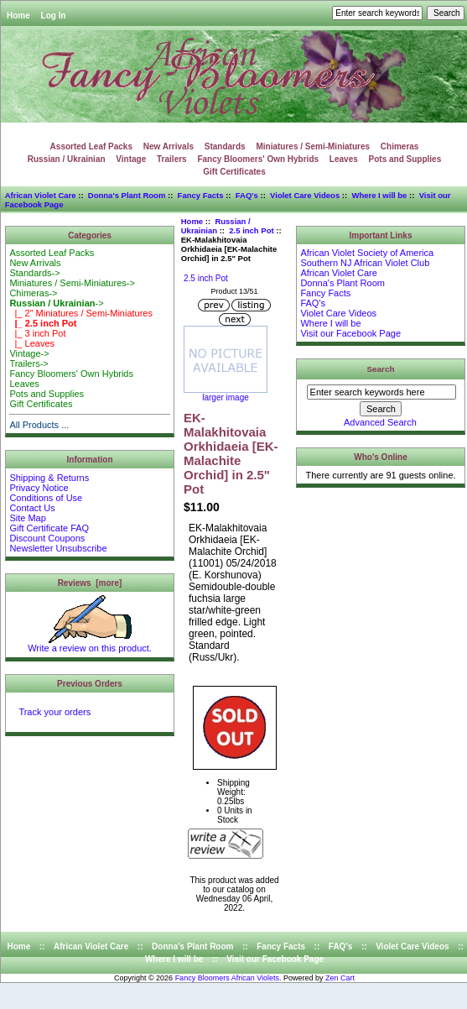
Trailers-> (28, 363)
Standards (225, 146)
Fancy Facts (201, 195)
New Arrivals (168, 146)
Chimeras (400, 146)
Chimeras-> (33, 293)
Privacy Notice (38, 488)
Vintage (131, 159)
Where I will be (379, 195)
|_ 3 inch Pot (37, 333)
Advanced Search (380, 422)
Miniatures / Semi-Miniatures (313, 146)
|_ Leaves (31, 343)
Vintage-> (29, 353)
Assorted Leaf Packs (91, 146)
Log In (53, 15)
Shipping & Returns (49, 478)
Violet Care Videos (305, 195)
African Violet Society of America (366, 253)
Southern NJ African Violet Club (364, 263)
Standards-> (34, 273)
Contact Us (31, 508)
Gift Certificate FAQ (49, 528)
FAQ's (247, 195)
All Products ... (39, 425)
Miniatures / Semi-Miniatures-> (71, 283)
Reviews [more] (90, 583)
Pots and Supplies (405, 159)
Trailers (172, 159)
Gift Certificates (234, 171)
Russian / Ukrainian (216, 226)
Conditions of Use (45, 498)
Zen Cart (340, 978)
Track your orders (54, 712)
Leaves (343, 159)
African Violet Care (40, 195)
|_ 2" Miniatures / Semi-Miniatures (81, 313)
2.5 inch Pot (251, 230)
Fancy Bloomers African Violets (227, 978)
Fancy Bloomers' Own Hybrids (258, 159)
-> (56, 303)
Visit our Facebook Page (350, 333)
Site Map (27, 518)
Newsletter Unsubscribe (57, 548)
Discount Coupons (47, 538)
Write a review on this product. (90, 644)
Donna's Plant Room (127, 195)
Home (18, 15)
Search (381, 369)
